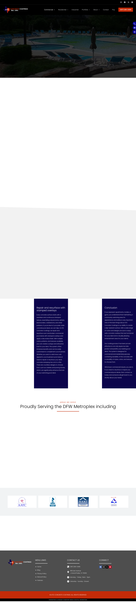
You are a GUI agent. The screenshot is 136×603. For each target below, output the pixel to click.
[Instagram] (121, 2)
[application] (56, 10)
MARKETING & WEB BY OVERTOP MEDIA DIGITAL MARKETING (68, 599)
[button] (125, 10)
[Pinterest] (132, 2)
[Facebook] (125, 2)
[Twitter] (128, 2)
